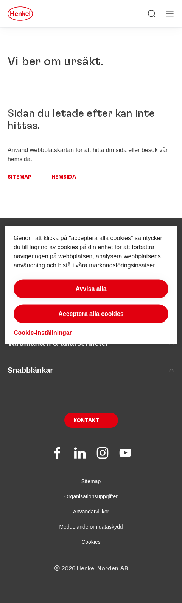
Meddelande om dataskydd (91, 527)
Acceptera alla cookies (91, 314)
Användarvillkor (91, 512)
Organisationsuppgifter (91, 496)
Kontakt (86, 420)
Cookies (91, 542)
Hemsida (63, 177)
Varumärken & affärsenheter (91, 343)
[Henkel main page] (20, 13)
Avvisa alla (90, 289)
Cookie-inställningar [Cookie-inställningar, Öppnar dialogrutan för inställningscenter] (43, 333)
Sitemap (19, 177)
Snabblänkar (91, 370)
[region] (91, 285)
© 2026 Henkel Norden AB (91, 568)
